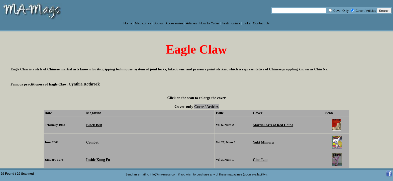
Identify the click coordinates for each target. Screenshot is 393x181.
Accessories (174, 23)
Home (128, 23)
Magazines (143, 23)
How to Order (209, 23)
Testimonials (231, 23)
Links (246, 23)
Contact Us (261, 23)
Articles (191, 23)
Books (158, 23)
